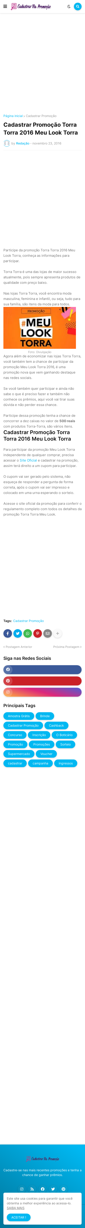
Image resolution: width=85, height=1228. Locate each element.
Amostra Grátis (19, 716)
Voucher (46, 754)
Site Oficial (28, 460)
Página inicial (13, 115)
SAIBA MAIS (15, 1208)
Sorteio (65, 744)
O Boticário (64, 735)
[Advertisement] (42, 64)
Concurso (15, 735)
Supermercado (19, 754)
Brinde (45, 716)
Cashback (56, 725)
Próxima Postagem (66, 647)
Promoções (41, 744)
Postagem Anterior (19, 647)
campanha (40, 763)
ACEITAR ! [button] (18, 1217)
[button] (5, 6)
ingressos (66, 763)
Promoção (15, 744)
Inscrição (39, 735)
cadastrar (15, 763)
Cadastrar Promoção (41, 115)
